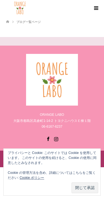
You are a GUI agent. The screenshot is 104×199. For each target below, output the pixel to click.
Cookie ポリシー (32, 178)
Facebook (48, 138)
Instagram (56, 138)
